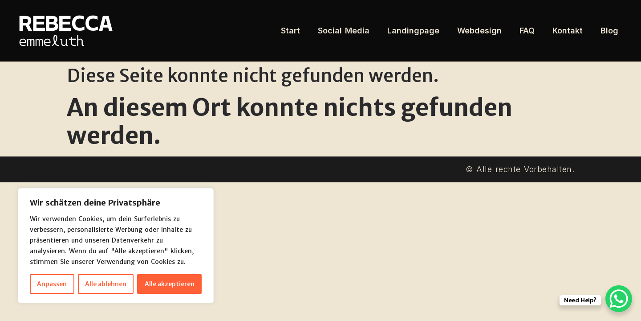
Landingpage (413, 30)
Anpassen (52, 284)
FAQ (527, 30)
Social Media (343, 30)
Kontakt (567, 30)
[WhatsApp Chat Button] (618, 298)
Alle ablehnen (105, 284)
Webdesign (479, 30)
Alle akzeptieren (170, 284)
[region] (116, 245)
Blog (609, 30)
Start (290, 30)
